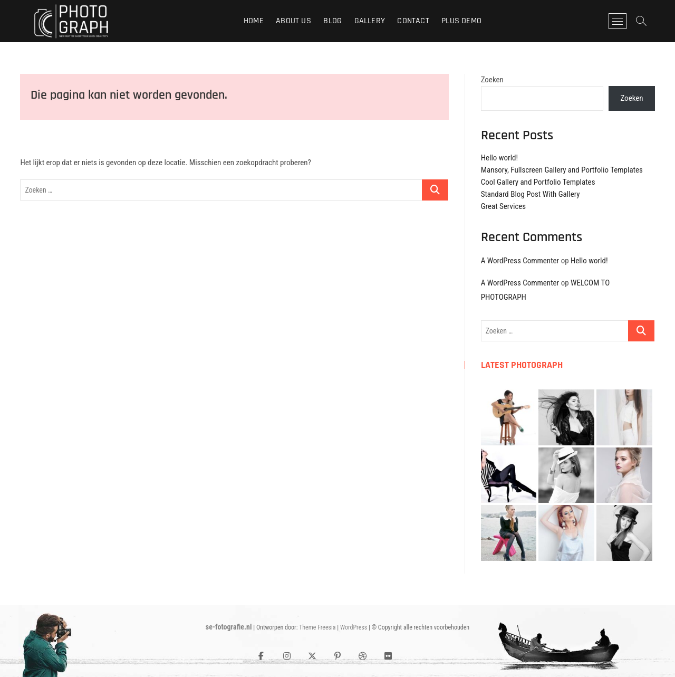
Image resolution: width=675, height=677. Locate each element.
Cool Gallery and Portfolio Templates (538, 182)
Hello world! (499, 158)
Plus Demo (461, 20)
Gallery (369, 20)
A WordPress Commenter (520, 260)
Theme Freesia (317, 627)
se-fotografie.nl (229, 627)
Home (254, 20)
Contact (413, 20)
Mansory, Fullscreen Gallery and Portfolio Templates (562, 170)
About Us (293, 20)
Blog (332, 20)
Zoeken (492, 79)
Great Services (503, 206)
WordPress (353, 627)
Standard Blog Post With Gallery (530, 194)
